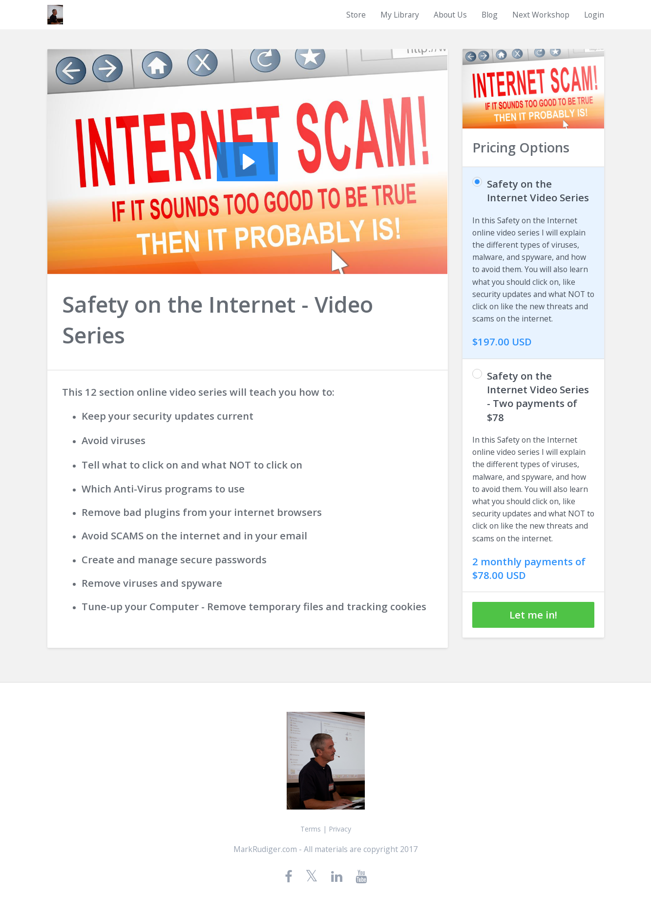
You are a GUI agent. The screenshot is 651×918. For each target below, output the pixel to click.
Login (594, 14)
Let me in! (533, 614)
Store (356, 14)
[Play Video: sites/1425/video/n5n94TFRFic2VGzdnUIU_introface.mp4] (247, 161)
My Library (399, 14)
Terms (310, 828)
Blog (490, 14)
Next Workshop (540, 14)
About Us (450, 14)
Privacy (340, 828)
